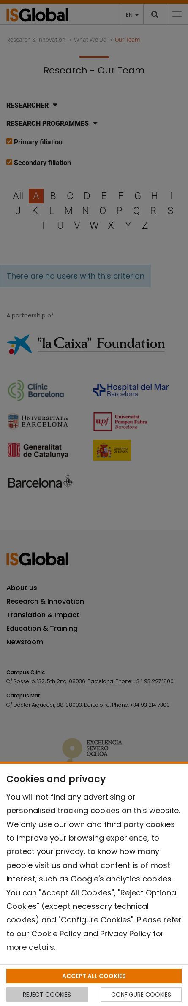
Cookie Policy (56, 933)
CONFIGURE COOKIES (141, 994)
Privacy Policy (125, 933)
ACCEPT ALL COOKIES (94, 976)
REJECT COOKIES (47, 994)
